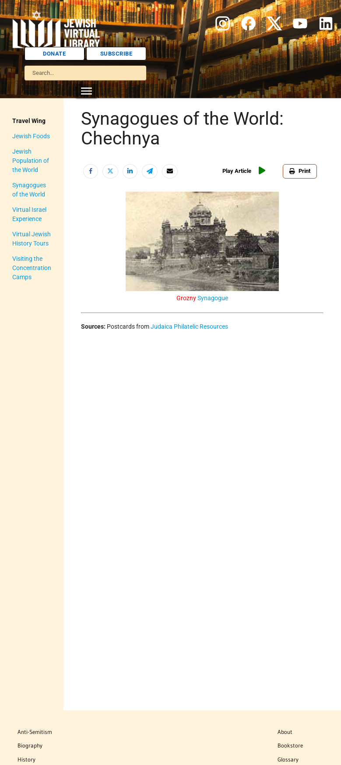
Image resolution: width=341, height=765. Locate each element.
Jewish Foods (31, 136)
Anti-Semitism (35, 731)
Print (299, 171)
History (26, 759)
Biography (30, 745)
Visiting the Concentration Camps (31, 268)
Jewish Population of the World (30, 160)
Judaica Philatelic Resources (189, 326)
